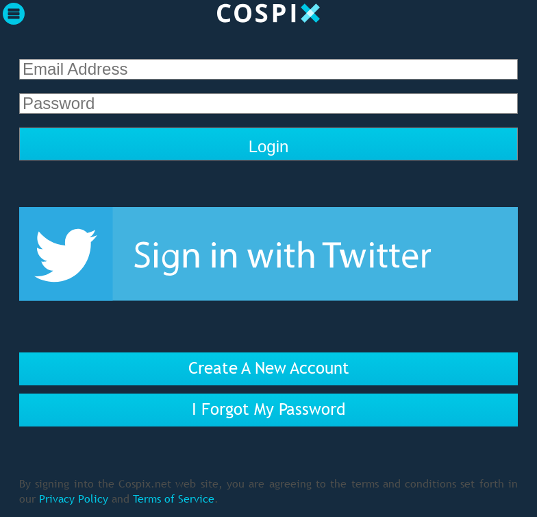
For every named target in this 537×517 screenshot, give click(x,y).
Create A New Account (268, 368)
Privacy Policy (73, 498)
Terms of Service (173, 498)
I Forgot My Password (268, 409)
